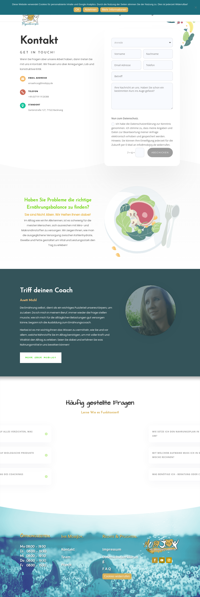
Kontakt (171, 14)
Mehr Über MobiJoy (40, 357)
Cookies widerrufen (117, 576)
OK (77, 9)
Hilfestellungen (145, 14)
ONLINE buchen (59, 14)
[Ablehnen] (195, 7)
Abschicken (159, 150)
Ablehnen (91, 9)
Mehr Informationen (114, 9)
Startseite (85, 14)
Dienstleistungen (111, 14)
